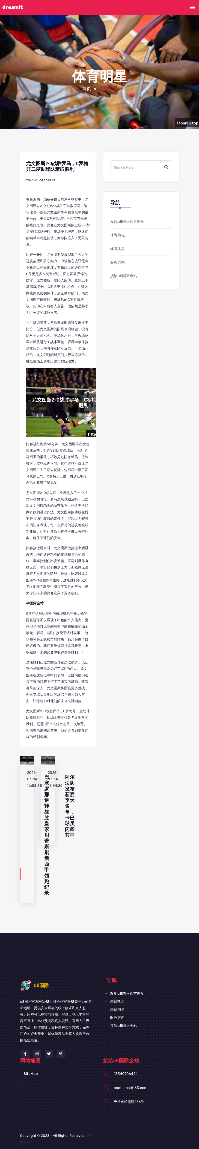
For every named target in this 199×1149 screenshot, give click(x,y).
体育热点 (117, 235)
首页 (86, 89)
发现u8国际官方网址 (127, 221)
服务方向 (117, 262)
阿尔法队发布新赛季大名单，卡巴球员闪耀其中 (69, 806)
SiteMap (31, 1073)
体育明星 (117, 249)
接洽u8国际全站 (123, 276)
